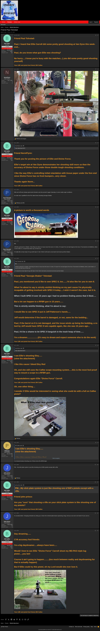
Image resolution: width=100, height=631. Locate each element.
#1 (97, 35)
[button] (21, 22)
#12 (97, 513)
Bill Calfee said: (18, 445)
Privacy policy (86, 626)
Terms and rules (78, 626)
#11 (97, 482)
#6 (97, 241)
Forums (9, 22)
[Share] (96, 35)
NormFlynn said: (19, 145)
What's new (17, 22)
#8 (97, 345)
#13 (97, 530)
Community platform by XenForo (50, 629)
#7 (97, 258)
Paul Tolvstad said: (19, 261)
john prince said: (19, 485)
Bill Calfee (4, 32)
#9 (97, 442)
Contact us (71, 626)
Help (92, 626)
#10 (97, 464)
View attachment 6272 (20, 148)
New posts (3, 24)
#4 (97, 189)
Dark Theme (4, 626)
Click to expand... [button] (56, 458)
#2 (97, 69)
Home (3, 22)
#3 (97, 142)
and (21, 138)
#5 (97, 207)
